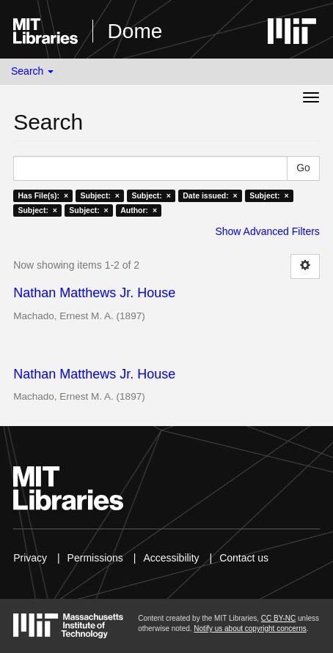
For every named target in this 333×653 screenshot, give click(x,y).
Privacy (30, 558)
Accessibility (171, 558)
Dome (135, 31)
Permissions (95, 558)
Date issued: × (210, 195)
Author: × (138, 210)
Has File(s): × (43, 195)
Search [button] (32, 71)
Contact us (243, 558)
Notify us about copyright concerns (250, 628)
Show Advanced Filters (267, 231)
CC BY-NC (278, 618)
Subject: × (100, 195)
